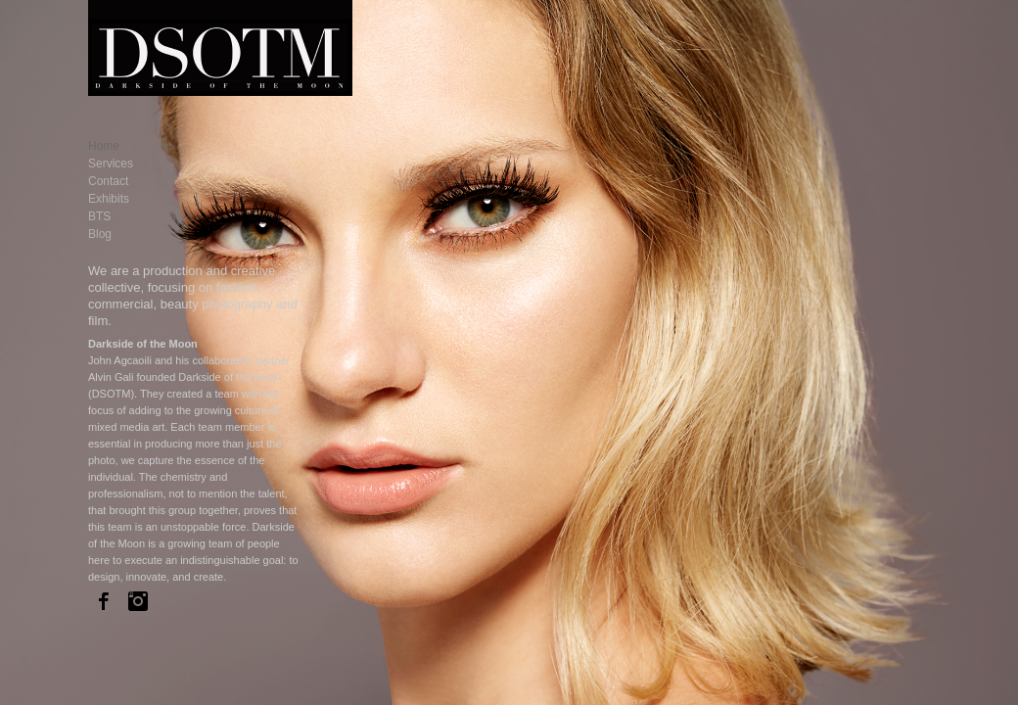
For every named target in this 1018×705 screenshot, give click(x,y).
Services (110, 163)
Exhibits (108, 199)
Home (103, 146)
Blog (100, 234)
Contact (108, 181)
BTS (99, 216)
